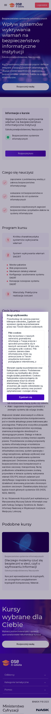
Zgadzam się (25, 397)
